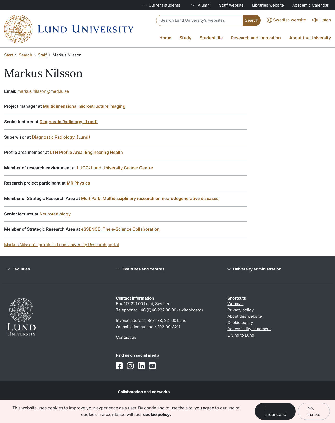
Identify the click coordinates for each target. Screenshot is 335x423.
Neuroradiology (55, 213)
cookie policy (156, 414)
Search (25, 54)
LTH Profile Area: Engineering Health (86, 152)
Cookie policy (240, 322)
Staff (42, 54)
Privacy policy (240, 309)
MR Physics (78, 183)
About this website (244, 316)
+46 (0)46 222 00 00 (157, 309)
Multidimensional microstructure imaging (84, 106)
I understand (275, 411)
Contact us (126, 337)
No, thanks (313, 411)
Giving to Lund (240, 335)
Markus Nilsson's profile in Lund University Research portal (61, 244)
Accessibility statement (249, 328)
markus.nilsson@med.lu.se (43, 91)
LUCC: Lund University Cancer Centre (115, 167)
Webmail (235, 303)
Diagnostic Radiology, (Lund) (69, 121)
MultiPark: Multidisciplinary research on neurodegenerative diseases (150, 198)
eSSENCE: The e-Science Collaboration (120, 229)
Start (8, 54)
